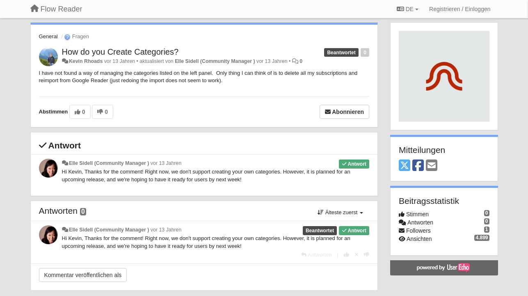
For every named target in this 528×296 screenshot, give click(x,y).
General (48, 36)
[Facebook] (418, 166)
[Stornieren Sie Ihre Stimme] (356, 255)
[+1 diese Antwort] (346, 255)
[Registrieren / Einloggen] (460, 9)
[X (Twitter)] (404, 166)
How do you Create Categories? (120, 51)
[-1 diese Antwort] (366, 255)
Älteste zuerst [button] (340, 212)
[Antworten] (316, 255)
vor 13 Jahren (166, 163)
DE (407, 9)
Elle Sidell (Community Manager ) (215, 61)
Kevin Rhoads (86, 61)
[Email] (431, 166)
